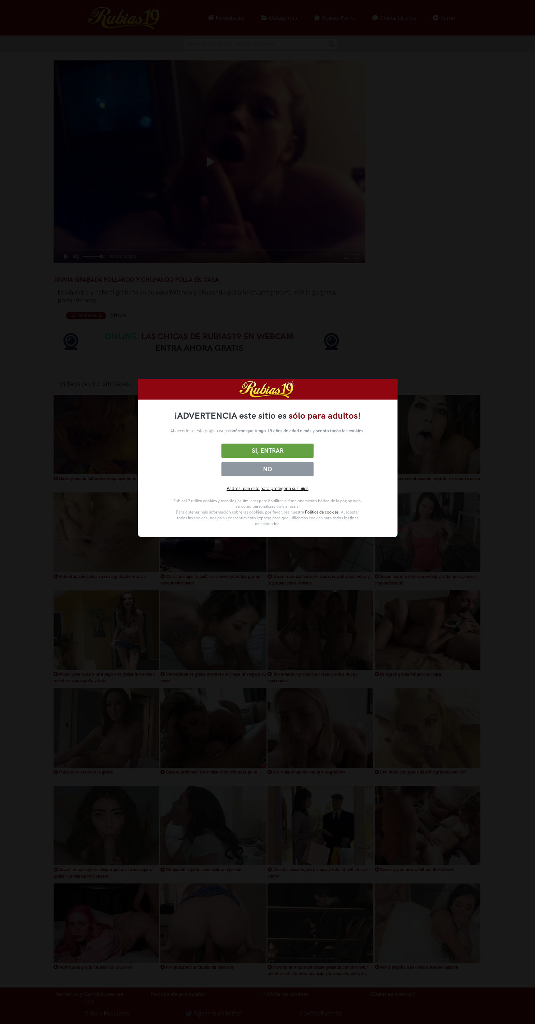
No (267, 469)
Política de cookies (321, 512)
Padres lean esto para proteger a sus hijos (267, 488)
